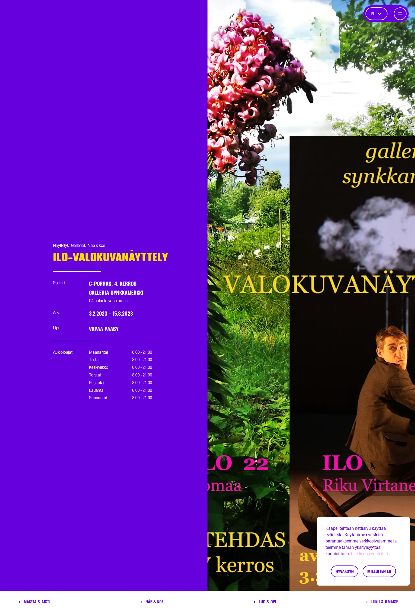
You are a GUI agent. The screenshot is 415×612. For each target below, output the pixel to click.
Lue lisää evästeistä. (370, 553)
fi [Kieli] (376, 13)
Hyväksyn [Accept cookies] (345, 571)
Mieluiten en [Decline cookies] (379, 571)
